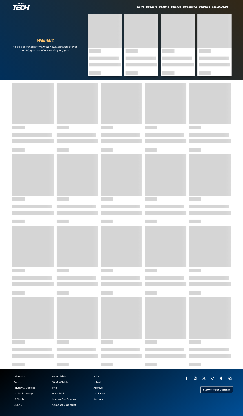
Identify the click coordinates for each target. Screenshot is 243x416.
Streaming (190, 7)
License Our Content (64, 399)
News (140, 7)
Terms (18, 382)
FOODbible (58, 393)
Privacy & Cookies (24, 388)
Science (176, 7)
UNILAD (18, 405)
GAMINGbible (60, 382)
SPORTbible (59, 376)
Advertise (19, 376)
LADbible (19, 399)
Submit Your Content (216, 389)
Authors (98, 399)
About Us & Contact (64, 405)
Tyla (54, 388)
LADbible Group (23, 393)
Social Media (220, 7)
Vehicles (204, 7)
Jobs (96, 376)
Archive (98, 388)
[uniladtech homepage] (21, 7)
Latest (97, 382)
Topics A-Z (100, 393)
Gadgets (151, 7)
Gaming (164, 7)
